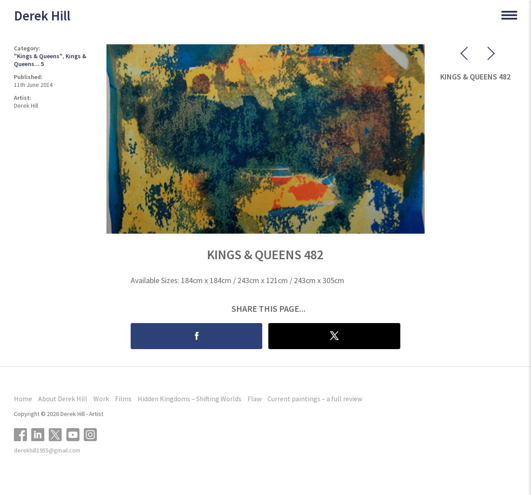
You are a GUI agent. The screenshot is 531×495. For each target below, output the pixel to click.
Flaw (254, 398)
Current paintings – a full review (314, 398)
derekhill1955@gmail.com (47, 450)
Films (123, 398)
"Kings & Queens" (38, 56)
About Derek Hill (62, 398)
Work (101, 398)
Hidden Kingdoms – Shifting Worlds (189, 398)
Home (23, 398)
